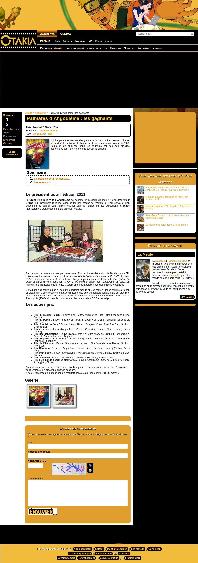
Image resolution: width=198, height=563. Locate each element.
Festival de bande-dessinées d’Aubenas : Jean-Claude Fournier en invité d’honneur (163, 190)
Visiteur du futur (178, 261)
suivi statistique (109, 558)
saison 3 (174, 275)
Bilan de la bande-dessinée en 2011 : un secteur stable (162, 200)
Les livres (80, 40)
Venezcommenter (12, 153)
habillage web (104, 553)
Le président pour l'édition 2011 (52, 179)
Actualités (47, 33)
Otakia (28, 113)
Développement (66, 558)
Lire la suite (187, 297)
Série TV (67, 40)
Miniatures (115, 48)
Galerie (7, 143)
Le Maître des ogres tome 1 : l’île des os (162, 227)
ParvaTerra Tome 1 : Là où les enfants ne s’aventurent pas (163, 218)
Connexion (154, 549)
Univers (65, 33)
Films (57, 40)
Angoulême (39, 134)
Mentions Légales (117, 549)
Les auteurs (137, 549)
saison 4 (160, 261)
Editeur (99, 549)
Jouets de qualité (75, 48)
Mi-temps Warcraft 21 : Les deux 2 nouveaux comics (164, 209)
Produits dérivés (51, 48)
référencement (86, 558)
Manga (98, 40)
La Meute (145, 254)
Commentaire (35, 478)
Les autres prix (42, 182)
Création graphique (80, 553)
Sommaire (8, 115)
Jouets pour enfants (97, 48)
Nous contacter (82, 549)
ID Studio (124, 553)
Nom (30, 442)
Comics (108, 40)
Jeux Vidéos (143, 48)
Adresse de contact (39, 451)
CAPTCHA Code (37, 461)
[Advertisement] (74, 79)
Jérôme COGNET (48, 130)
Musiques (157, 48)
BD (90, 40)
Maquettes (129, 48)
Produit (45, 41)
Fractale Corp (132, 558)
